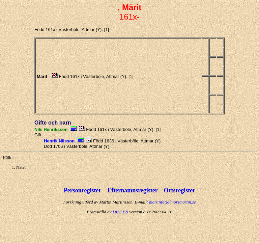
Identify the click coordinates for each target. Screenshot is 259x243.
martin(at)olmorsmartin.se (172, 202)
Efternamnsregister (133, 190)
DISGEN (120, 211)
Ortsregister (179, 190)
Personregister (83, 190)
